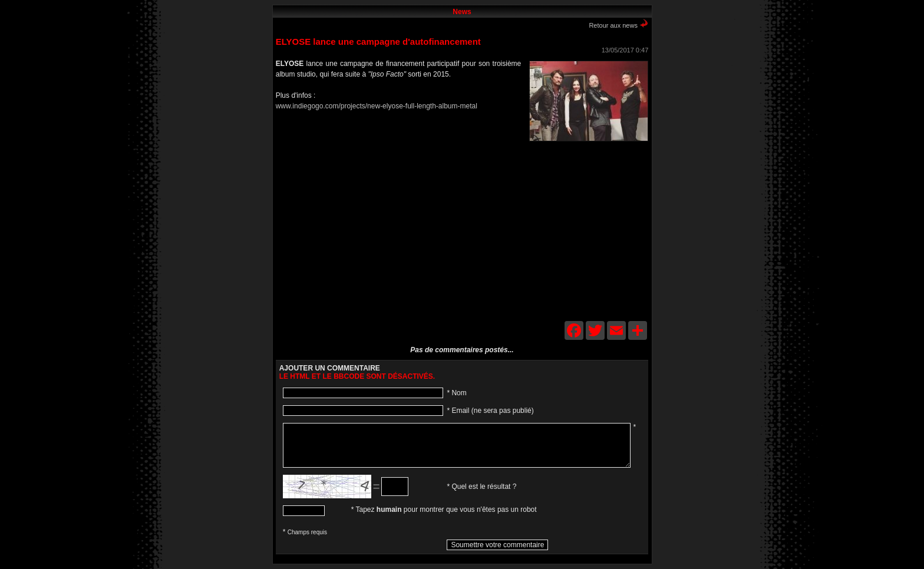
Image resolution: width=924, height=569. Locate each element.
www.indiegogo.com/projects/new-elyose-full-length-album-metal (376, 106)
